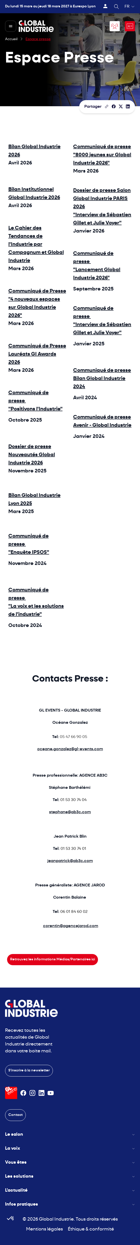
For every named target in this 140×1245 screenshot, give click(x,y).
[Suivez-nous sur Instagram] (32, 1093)
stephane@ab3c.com (70, 812)
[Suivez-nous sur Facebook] (23, 1093)
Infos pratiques (70, 1204)
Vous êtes (70, 1162)
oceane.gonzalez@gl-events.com (70, 749)
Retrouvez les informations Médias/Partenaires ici (52, 959)
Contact (15, 1115)
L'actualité (70, 1190)
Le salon (70, 1134)
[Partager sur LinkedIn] (128, 106)
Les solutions (70, 1176)
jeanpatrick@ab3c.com (70, 861)
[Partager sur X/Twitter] (121, 106)
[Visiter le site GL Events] (11, 1093)
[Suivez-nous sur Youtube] (51, 1093)
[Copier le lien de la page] (107, 106)
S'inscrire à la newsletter (29, 1070)
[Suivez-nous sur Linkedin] (41, 1093)
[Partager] (114, 106)
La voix (70, 1148)
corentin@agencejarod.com (70, 926)
